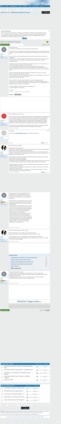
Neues (7, 6)
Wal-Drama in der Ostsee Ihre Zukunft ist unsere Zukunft (19, 397)
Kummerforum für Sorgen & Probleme (24, 405)
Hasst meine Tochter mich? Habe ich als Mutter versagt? (19, 400)
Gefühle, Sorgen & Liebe (12, 405)
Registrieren (41, 8)
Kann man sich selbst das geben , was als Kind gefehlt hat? (20, 394)
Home (2, 6)
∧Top (58, 422)
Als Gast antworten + (5, 44)
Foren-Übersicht (4, 405)
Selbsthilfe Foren (13, 6)
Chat (30, 6)
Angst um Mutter (8, 379)
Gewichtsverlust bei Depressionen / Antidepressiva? (18, 369)
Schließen (24, 38)
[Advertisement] (29, 292)
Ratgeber (25, 6)
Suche (20, 6)
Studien (41, 6)
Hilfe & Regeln (35, 6)
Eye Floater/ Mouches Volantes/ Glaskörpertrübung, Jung (20, 388)
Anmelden (47, 8)
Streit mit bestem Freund (10, 42)
